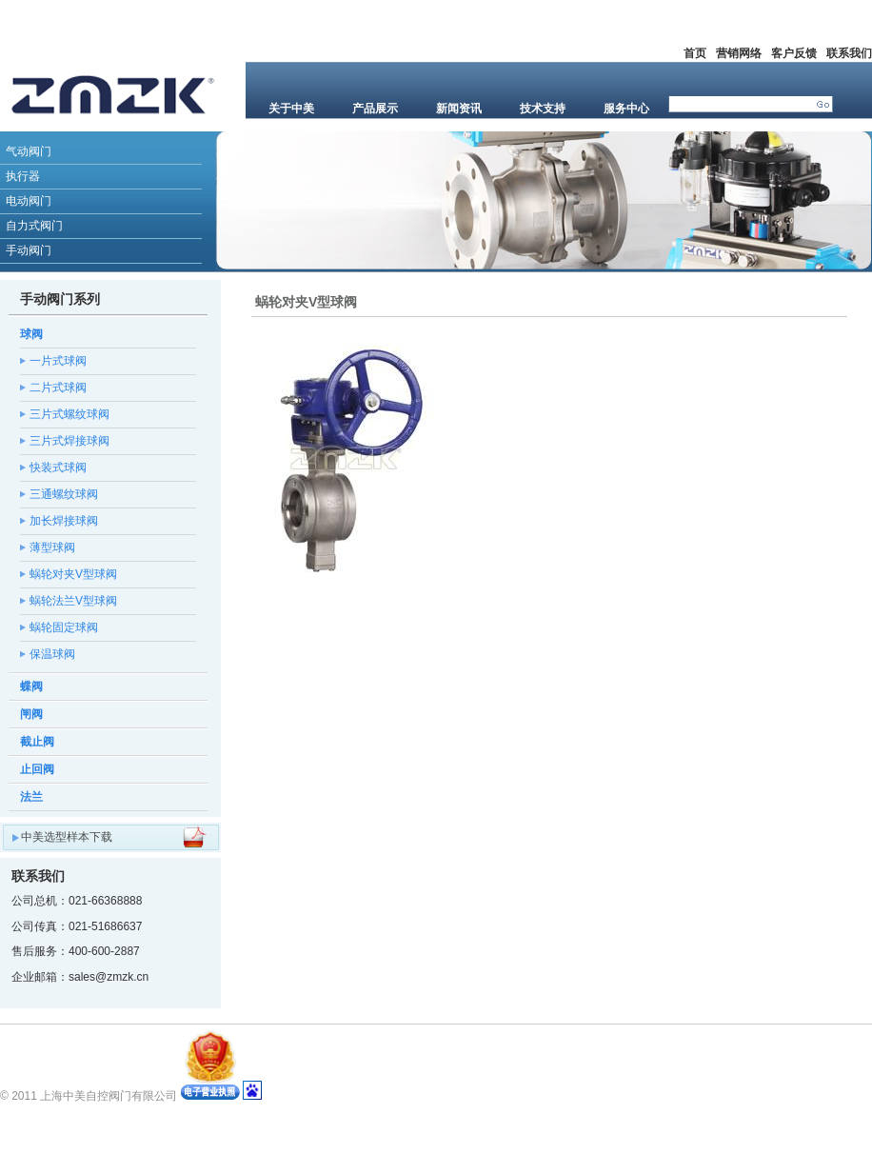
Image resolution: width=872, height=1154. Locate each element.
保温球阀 (52, 654)
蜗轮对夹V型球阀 (73, 574)
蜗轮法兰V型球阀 (73, 600)
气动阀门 (28, 151)
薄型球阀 (52, 547)
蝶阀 (31, 686)
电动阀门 (28, 201)
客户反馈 (794, 53)
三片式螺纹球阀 (69, 414)
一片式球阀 (58, 361)
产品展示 (375, 108)
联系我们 (849, 53)
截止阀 (37, 741)
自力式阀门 (34, 225)
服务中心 (626, 108)
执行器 (23, 176)
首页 (695, 53)
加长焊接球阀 (64, 520)
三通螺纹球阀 (64, 494)
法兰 (31, 797)
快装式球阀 (58, 467)
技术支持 (542, 108)
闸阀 (31, 714)
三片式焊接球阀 (69, 441)
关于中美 (291, 108)
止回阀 (37, 769)
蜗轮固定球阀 (64, 627)
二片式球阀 (58, 387)
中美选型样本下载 (66, 837)
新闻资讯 (459, 108)
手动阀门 (28, 250)
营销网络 (739, 53)
